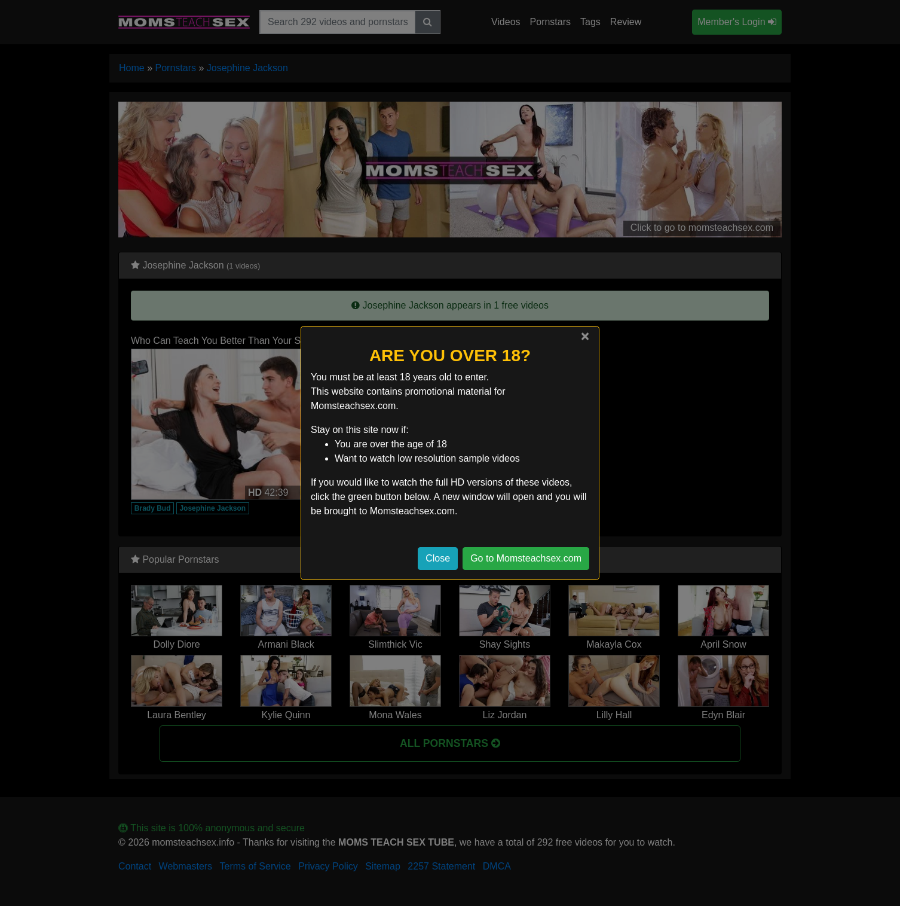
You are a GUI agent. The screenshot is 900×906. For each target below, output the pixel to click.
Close (437, 558)
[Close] (585, 336)
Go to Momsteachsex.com (525, 558)
